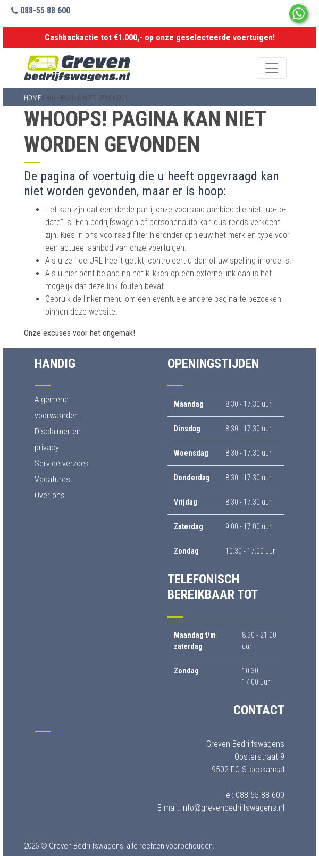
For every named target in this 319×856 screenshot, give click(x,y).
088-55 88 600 (40, 10)
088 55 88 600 (260, 795)
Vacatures (52, 479)
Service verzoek (62, 463)
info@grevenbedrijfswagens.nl (232, 808)
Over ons (50, 495)
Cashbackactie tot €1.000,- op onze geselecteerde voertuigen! (160, 37)
